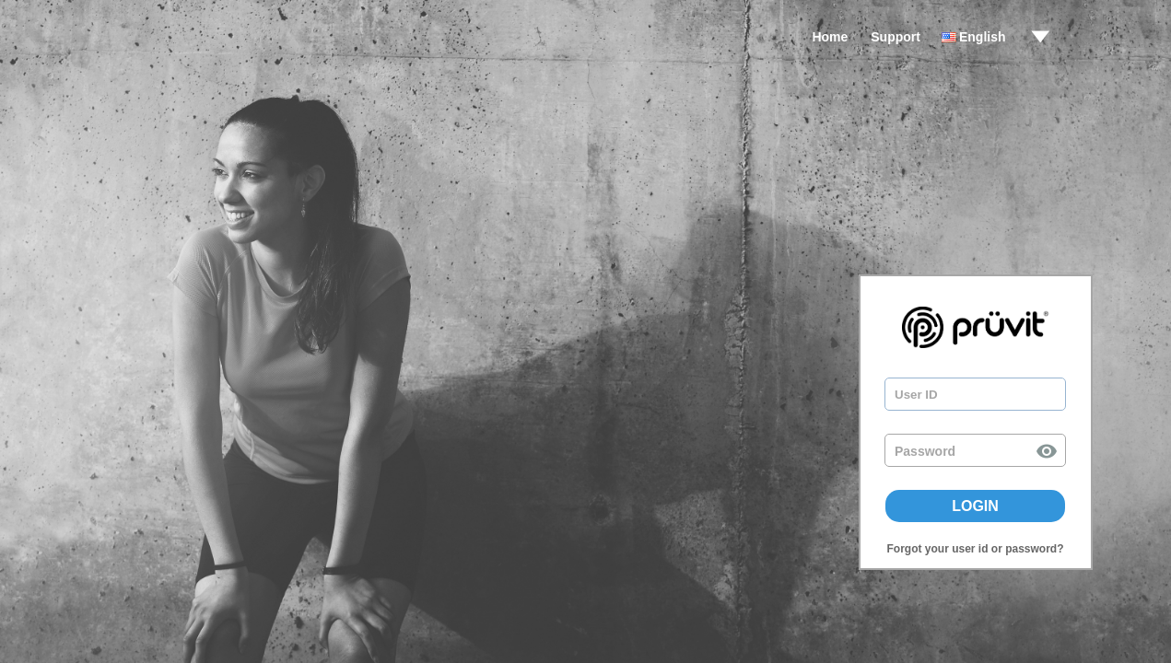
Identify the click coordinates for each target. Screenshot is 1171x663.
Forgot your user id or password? (974, 548)
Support (895, 36)
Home (830, 36)
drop (1040, 36)
